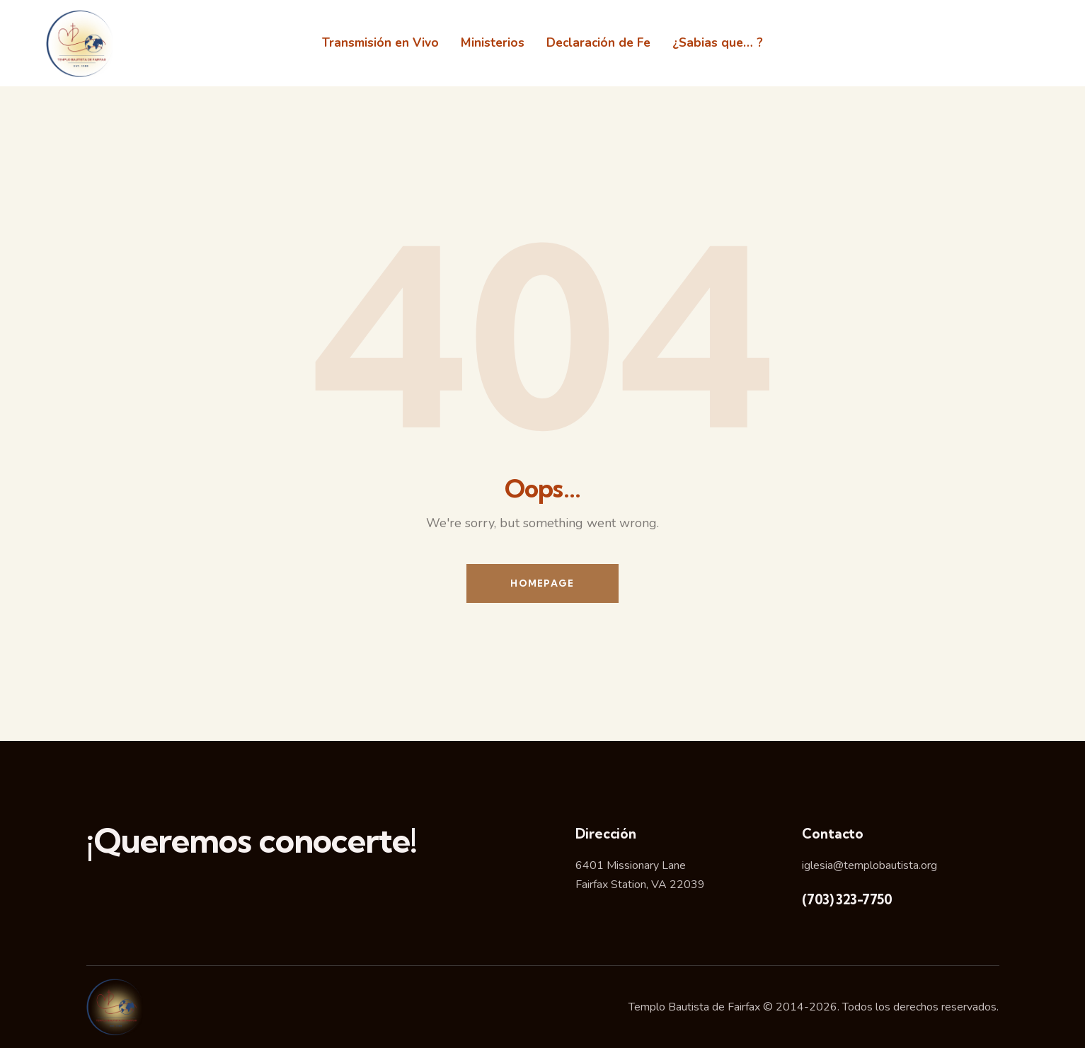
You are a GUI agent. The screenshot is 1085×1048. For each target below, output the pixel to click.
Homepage (542, 583)
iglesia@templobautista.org (869, 865)
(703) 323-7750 (847, 899)
